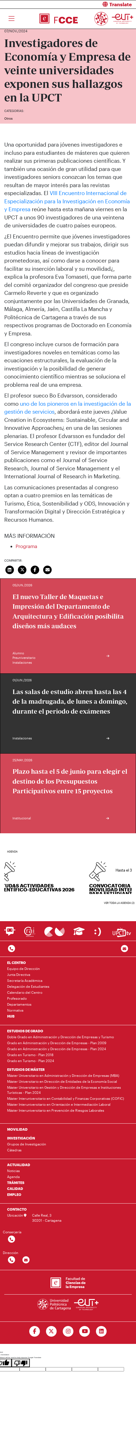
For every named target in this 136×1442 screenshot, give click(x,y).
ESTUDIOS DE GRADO (25, 1031)
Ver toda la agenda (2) (119, 902)
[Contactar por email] (26, 1260)
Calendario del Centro (24, 992)
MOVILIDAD (17, 1129)
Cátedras (14, 1150)
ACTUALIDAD (18, 1165)
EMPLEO (14, 1194)
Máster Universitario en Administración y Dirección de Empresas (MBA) (63, 1075)
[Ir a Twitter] (51, 1331)
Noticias (13, 1171)
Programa (26, 546)
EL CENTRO (16, 963)
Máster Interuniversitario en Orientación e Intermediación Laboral (58, 1104)
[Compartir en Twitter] (22, 569)
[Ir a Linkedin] (101, 1331)
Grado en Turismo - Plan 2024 (30, 1061)
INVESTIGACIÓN (21, 1138)
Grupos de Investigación (26, 1144)
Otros (8, 118)
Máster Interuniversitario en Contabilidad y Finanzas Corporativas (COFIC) (65, 1098)
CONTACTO (17, 1209)
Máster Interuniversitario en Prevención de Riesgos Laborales (55, 1110)
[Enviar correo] (47, 569)
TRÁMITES (15, 1183)
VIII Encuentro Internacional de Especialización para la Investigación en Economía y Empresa (67, 201)
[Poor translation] (21, 1363)
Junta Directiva (18, 974)
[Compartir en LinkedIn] (9, 569)
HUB (10, 1016)
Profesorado (17, 998)
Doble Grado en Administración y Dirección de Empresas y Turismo (60, 1037)
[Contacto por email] (124, 949)
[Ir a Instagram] (68, 1331)
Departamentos (19, 1004)
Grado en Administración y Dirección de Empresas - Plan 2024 (56, 1049)
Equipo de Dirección (23, 969)
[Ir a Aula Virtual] (79, 934)
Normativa (15, 1010)
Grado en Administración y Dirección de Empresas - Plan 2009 (56, 1043)
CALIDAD (15, 1189)
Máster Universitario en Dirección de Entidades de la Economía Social (62, 1081)
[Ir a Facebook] (34, 1331)
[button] (104, 4)
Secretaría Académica (24, 980)
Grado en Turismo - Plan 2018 (30, 1055)
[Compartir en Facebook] (35, 569)
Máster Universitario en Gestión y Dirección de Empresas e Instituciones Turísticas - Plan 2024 (64, 1089)
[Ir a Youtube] (85, 1331)
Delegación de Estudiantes (28, 986)
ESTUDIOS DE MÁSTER (26, 1069)
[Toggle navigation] (11, 18)
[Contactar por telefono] (11, 949)
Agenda (13, 1177)
